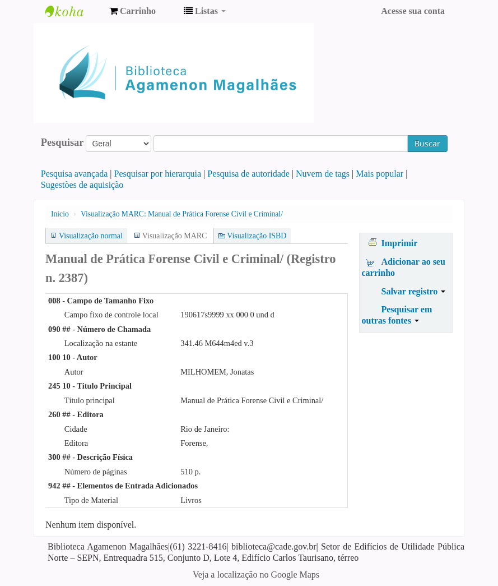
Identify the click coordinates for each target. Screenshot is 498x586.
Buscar (427, 143)
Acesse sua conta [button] (413, 11)
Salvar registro (413, 291)
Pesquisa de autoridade (248, 173)
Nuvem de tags (323, 173)
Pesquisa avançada (74, 173)
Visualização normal (91, 236)
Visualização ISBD (256, 236)
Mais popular (379, 173)
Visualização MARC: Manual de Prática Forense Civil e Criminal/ (182, 214)
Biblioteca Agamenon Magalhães (73, 11)
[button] (132, 11)
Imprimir (399, 243)
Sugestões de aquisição (82, 185)
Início (60, 214)
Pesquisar (62, 142)
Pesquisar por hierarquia (158, 173)
